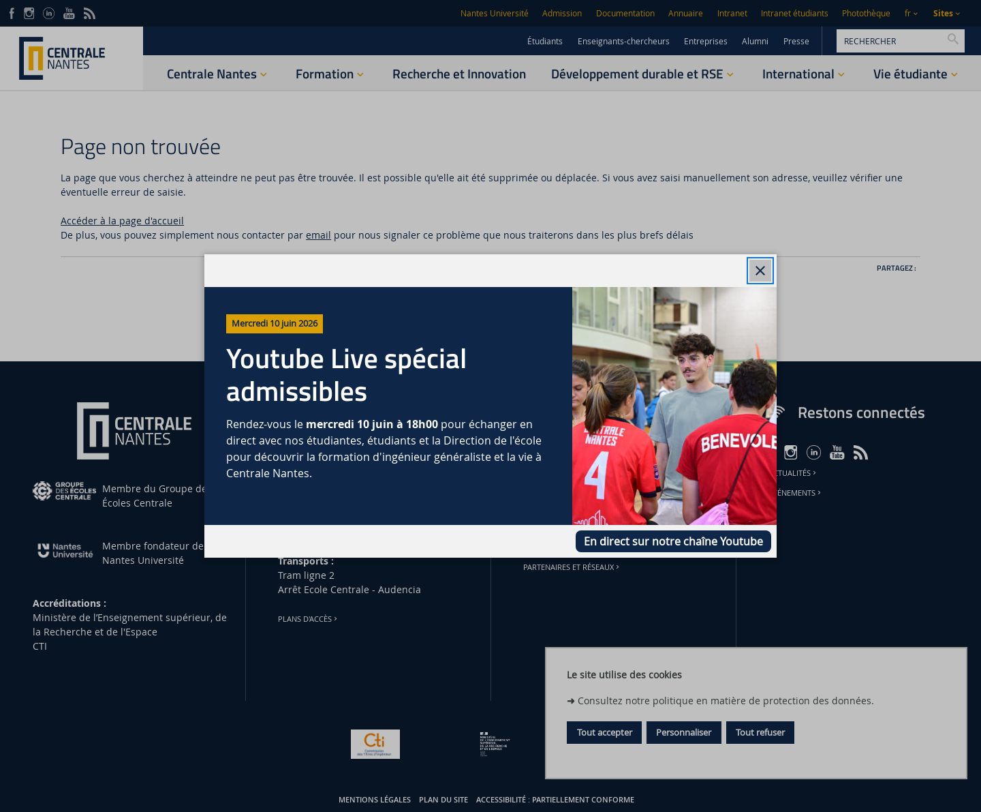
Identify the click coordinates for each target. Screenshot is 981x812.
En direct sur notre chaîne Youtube (673, 541)
